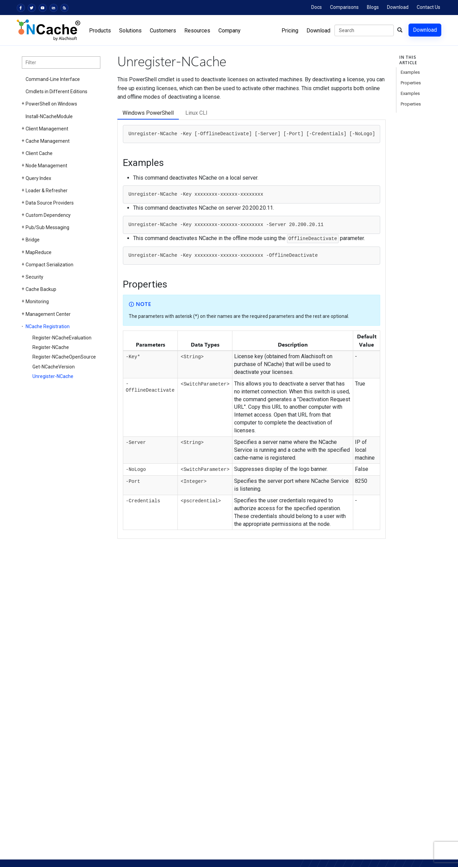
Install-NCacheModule (49, 116)
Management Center (48, 314)
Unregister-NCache (52, 376)
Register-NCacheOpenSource (64, 357)
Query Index (38, 178)
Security (34, 277)
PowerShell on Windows (51, 104)
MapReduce (39, 252)
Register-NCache (50, 347)
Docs (316, 7)
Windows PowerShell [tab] (148, 113)
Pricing (290, 30)
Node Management (46, 165)
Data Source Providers (50, 203)
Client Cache (39, 153)
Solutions (130, 30)
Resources (197, 30)
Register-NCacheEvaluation (61, 337)
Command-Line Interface (53, 79)
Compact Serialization (49, 264)
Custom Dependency (48, 215)
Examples (410, 72)
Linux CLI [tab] (196, 113)
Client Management (47, 128)
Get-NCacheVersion (53, 366)
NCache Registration (48, 326)
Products (100, 30)
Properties (411, 82)
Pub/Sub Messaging (47, 227)
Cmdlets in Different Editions (56, 91)
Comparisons (344, 7)
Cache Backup (41, 289)
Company (229, 30)
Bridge (33, 239)
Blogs (373, 7)
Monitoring (37, 301)
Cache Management (48, 141)
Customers (163, 30)
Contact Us (428, 7)
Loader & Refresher (47, 190)
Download (398, 7)
